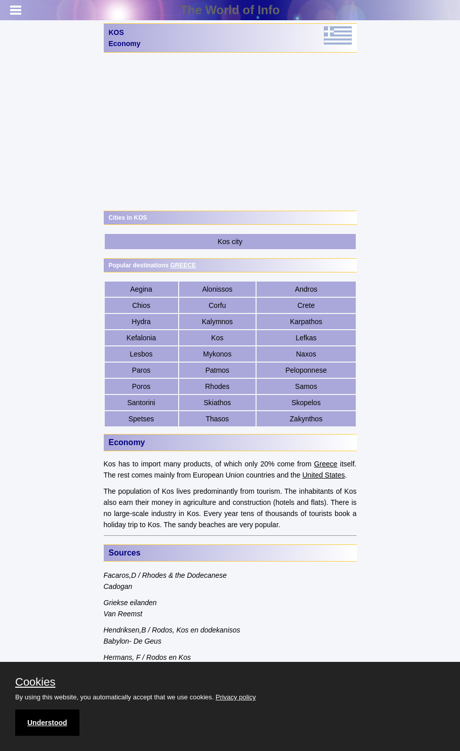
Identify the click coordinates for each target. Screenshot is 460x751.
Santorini (141, 403)
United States (323, 475)
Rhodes (217, 386)
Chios (141, 305)
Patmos (217, 370)
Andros (306, 289)
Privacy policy (236, 697)
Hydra (141, 322)
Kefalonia (141, 338)
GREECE (183, 265)
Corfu (217, 305)
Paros (141, 370)
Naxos (306, 354)
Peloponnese (306, 370)
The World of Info (230, 10)
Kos (217, 338)
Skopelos (306, 403)
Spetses (141, 419)
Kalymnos (217, 322)
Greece (326, 464)
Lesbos (141, 354)
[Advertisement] (230, 132)
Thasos (217, 419)
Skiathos (217, 403)
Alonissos (217, 289)
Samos (306, 386)
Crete (306, 305)
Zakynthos (306, 419)
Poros (141, 386)
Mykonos (217, 354)
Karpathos (306, 322)
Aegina (141, 289)
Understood (47, 723)
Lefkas (306, 338)
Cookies (35, 682)
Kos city (230, 242)
